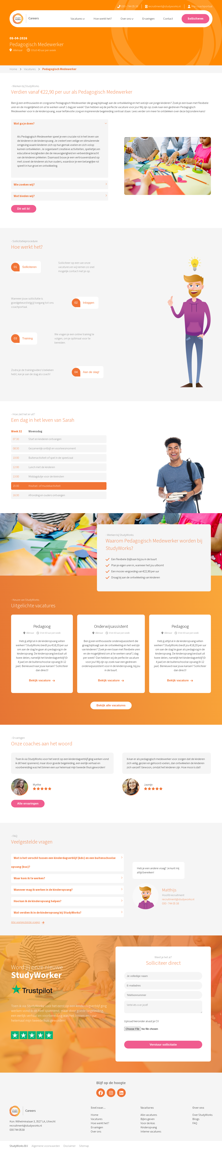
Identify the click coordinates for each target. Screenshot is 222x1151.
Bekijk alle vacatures (110, 705)
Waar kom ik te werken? (29, 878)
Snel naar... (98, 1108)
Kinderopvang (148, 1127)
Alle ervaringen (28, 803)
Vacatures (78, 19)
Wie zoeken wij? (24, 185)
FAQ (194, 1123)
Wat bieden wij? (24, 196)
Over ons (127, 19)
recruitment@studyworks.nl (163, 6)
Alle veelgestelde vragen (27, 922)
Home (13, 69)
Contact (168, 19)
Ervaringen (148, 19)
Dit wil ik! (23, 208)
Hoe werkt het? (102, 19)
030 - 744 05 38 (127, 6)
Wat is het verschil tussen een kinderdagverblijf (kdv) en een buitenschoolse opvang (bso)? (63, 862)
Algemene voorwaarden (46, 1146)
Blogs (195, 1119)
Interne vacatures (150, 1131)
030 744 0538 (17, 1130)
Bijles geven (147, 1119)
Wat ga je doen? (24, 124)
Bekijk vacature (42, 680)
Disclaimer (69, 1146)
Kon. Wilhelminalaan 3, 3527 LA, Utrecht (33, 1121)
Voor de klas (147, 1123)
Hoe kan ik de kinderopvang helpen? (37, 901)
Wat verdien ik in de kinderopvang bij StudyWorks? (47, 913)
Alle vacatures (148, 1115)
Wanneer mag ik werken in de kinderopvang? (43, 890)
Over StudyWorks (202, 1115)
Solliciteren (195, 19)
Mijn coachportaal (200, 6)
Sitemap (84, 1146)
